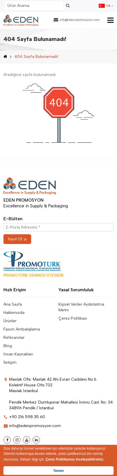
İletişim (10, 362)
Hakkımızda (14, 312)
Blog (7, 345)
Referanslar (14, 337)
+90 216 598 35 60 (24, 416)
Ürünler (10, 320)
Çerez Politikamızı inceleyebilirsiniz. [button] (75, 459)
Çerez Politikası (72, 318)
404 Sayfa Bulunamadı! (36, 56)
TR (106, 6)
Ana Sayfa (12, 304)
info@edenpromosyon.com (77, 19)
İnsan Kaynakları (18, 354)
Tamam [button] (58, 470)
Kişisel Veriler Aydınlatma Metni (81, 307)
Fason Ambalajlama (21, 329)
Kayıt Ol (17, 239)
